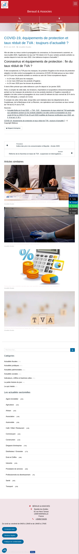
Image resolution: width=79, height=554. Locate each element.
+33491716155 (41, 519)
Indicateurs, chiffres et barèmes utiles (18, 378)
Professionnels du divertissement (18, 475)
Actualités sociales (11, 374)
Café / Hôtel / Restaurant (15, 428)
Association (10, 416)
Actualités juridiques (11, 365)
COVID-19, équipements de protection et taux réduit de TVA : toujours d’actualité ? (34, 121)
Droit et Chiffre (11, 457)
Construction (10, 440)
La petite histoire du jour (13, 382)
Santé (8, 480)
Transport (9, 486)
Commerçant (10, 434)
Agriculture (10, 405)
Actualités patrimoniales (13, 370)
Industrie (9, 463)
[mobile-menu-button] (75, 3)
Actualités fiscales (10, 361)
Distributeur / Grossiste (14, 451)
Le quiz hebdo (9, 386)
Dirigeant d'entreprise (14, 445)
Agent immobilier (12, 399)
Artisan (8, 411)
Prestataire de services (14, 469)
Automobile (10, 422)
